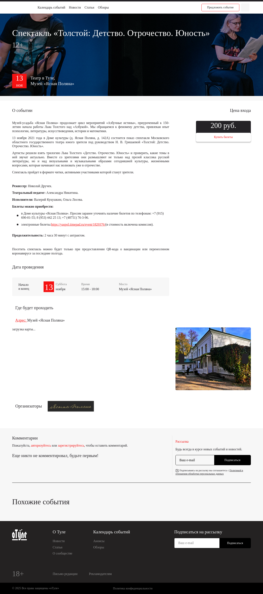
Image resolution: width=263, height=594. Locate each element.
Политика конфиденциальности (133, 588)
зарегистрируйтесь (71, 445)
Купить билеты (223, 137)
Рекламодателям (100, 574)
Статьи (89, 7)
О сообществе (62, 553)
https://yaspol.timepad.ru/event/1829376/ (78, 224)
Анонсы (98, 541)
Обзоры (103, 7)
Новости (75, 7)
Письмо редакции (65, 574)
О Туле (59, 531)
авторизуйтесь (41, 445)
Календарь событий (51, 7)
